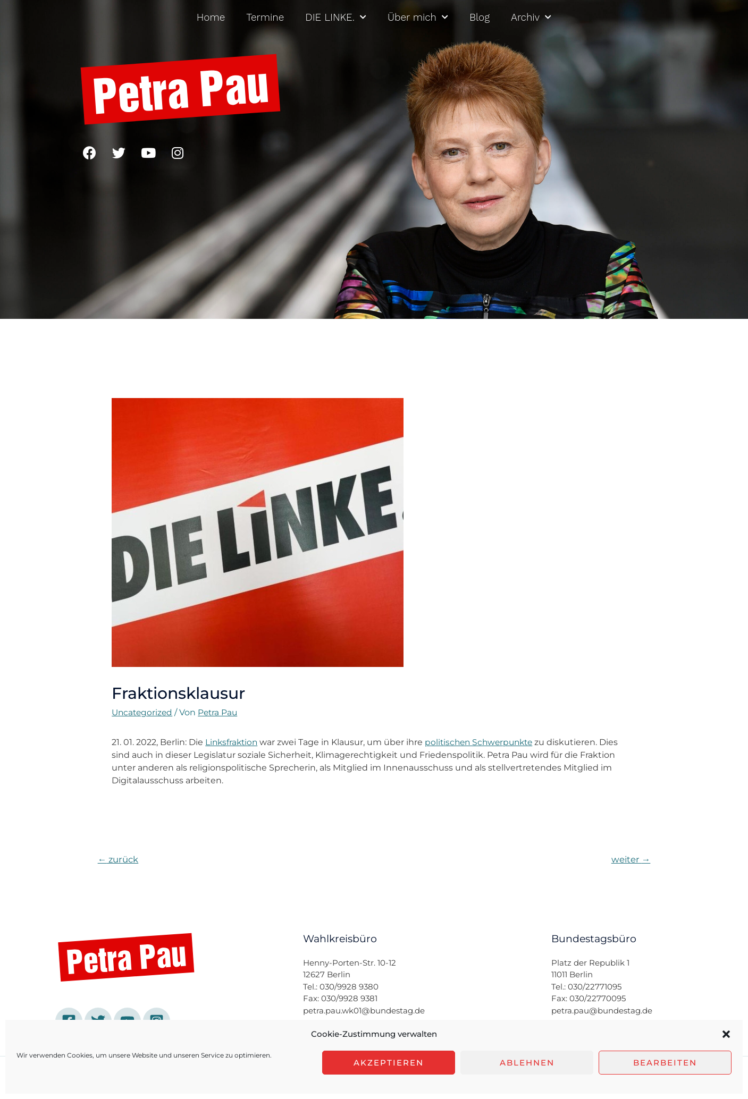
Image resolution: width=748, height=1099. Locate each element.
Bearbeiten (665, 1063)
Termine (265, 17)
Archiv (531, 17)
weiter (630, 859)
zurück (119, 859)
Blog (479, 17)
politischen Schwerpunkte (484, 742)
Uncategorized (143, 712)
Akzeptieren (389, 1063)
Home (211, 17)
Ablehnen (527, 1063)
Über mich (418, 17)
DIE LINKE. (335, 17)
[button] (726, 1034)
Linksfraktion (232, 742)
